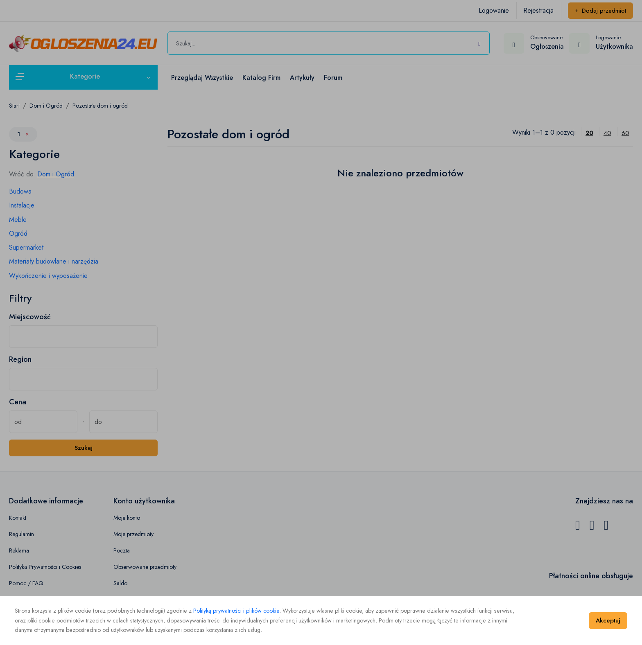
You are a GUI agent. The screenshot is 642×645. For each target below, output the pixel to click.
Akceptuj (608, 620)
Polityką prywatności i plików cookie (236, 611)
